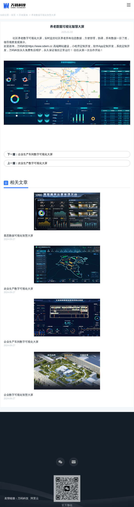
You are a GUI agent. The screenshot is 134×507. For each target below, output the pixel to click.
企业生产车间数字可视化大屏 (35, 154)
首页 (13, 15)
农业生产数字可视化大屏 (32, 163)
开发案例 (23, 15)
